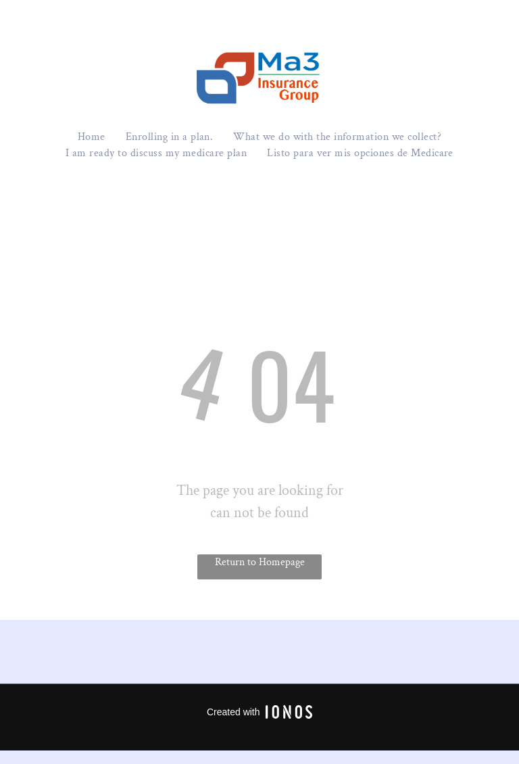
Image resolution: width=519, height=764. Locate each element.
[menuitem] (92, 137)
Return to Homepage (260, 562)
